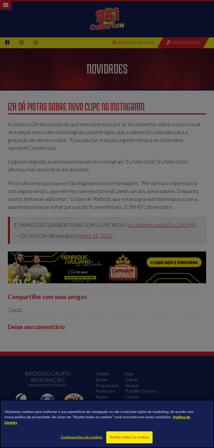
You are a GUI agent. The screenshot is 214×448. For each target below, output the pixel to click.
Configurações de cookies (81, 437)
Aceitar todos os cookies (129, 437)
